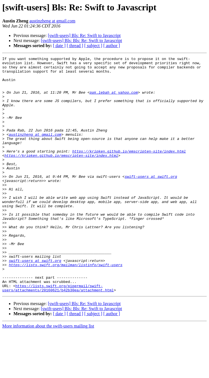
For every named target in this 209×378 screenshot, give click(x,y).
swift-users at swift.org (151, 200)
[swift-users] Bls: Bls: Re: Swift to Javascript (81, 40)
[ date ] (59, 45)
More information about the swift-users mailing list (48, 373)
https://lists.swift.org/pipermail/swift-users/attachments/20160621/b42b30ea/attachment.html (58, 334)
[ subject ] (93, 45)
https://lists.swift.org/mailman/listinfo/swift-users (65, 306)
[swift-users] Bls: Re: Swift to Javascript (84, 35)
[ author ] (111, 45)
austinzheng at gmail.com (52, 21)
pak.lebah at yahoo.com (114, 99)
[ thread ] (75, 45)
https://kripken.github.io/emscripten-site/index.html (129, 170)
